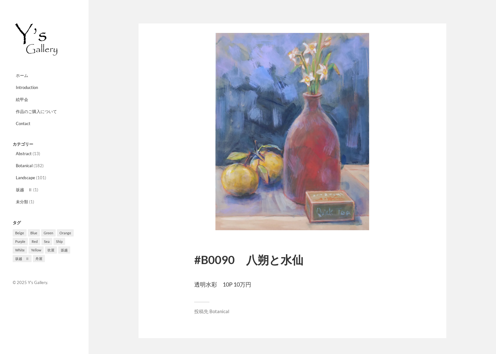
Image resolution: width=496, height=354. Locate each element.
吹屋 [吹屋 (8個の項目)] (50, 250)
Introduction (27, 87)
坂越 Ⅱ (24, 189)
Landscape (25, 177)
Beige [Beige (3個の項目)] (19, 233)
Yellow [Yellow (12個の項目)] (36, 250)
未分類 (22, 201)
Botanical (24, 165)
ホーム (22, 75)
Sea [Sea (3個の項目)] (47, 241)
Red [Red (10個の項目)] (35, 241)
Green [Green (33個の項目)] (48, 233)
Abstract (24, 153)
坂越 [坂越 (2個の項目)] (64, 250)
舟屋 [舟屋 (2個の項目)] (38, 258)
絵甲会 (22, 99)
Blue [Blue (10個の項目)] (33, 233)
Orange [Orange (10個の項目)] (65, 233)
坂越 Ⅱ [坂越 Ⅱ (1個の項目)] (22, 258)
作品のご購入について (36, 111)
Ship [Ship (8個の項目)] (59, 241)
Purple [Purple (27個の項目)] (20, 241)
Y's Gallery (37, 282)
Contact (23, 123)
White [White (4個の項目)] (20, 250)
